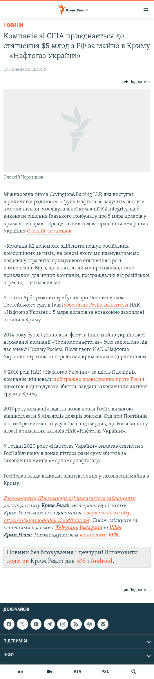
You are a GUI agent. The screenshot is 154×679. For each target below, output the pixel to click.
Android (101, 561)
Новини (13, 25)
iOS (81, 561)
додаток (18, 561)
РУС (105, 671)
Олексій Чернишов (49, 231)
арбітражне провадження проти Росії (97, 379)
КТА (77, 671)
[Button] (137, 82)
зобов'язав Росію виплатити (96, 305)
